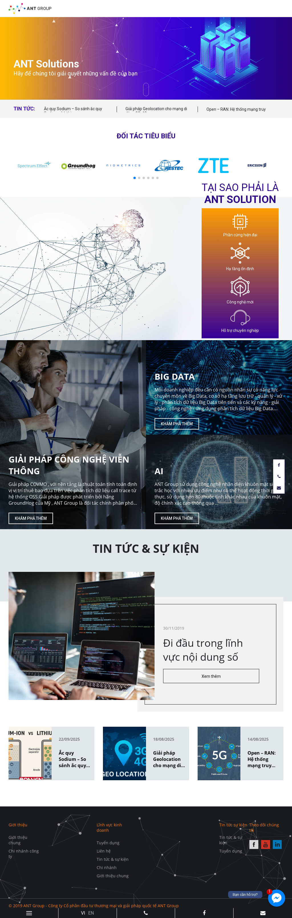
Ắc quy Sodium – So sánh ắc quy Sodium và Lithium (73, 111)
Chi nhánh (107, 867)
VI (83, 913)
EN (91, 913)
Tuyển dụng (108, 842)
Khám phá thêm (31, 518)
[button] (134, 178)
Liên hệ (104, 851)
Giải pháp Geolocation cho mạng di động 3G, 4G (156, 111)
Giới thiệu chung (18, 840)
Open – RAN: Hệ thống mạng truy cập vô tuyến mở (236, 112)
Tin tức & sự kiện (113, 859)
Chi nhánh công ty (24, 853)
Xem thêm (211, 676)
